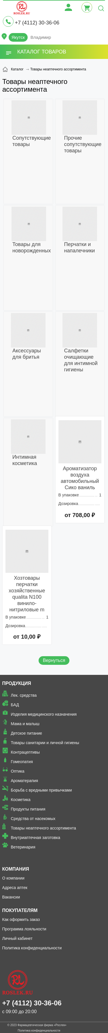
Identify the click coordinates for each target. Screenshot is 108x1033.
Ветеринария (23, 847)
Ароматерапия (24, 780)
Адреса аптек (14, 887)
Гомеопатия (22, 761)
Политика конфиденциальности (32, 948)
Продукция (16, 683)
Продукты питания (28, 809)
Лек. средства (24, 695)
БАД (15, 704)
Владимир (41, 37)
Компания (15, 869)
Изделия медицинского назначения (44, 714)
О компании (13, 878)
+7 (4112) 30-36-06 (37, 23)
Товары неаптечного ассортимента (43, 828)
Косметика (21, 799)
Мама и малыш (25, 723)
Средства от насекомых (33, 818)
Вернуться (54, 660)
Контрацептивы (25, 752)
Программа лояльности (24, 929)
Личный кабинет (17, 938)
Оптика (17, 771)
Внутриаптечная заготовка (35, 837)
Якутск (18, 37)
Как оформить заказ (21, 919)
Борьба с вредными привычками (41, 790)
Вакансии (11, 897)
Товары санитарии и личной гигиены (45, 742)
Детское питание (26, 733)
